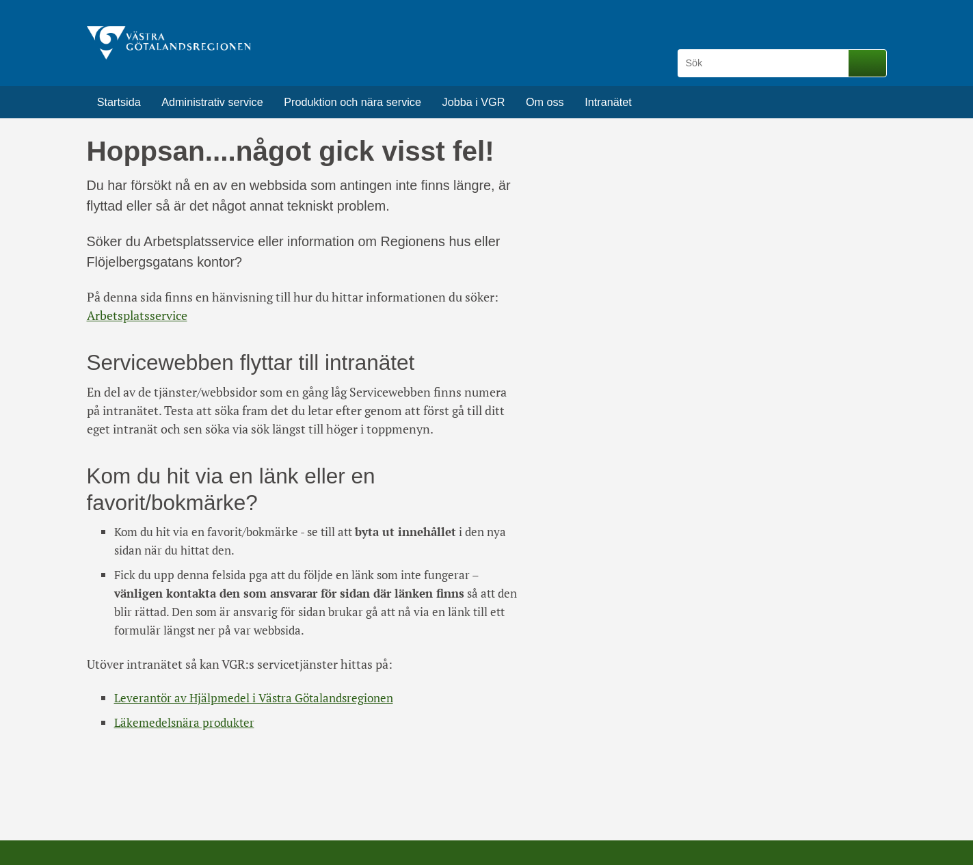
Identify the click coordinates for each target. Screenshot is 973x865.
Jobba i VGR (473, 102)
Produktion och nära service (352, 102)
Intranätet (608, 102)
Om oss (545, 102)
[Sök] (765, 63)
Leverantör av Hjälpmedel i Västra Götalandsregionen (253, 698)
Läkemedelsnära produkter (184, 722)
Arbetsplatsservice (137, 315)
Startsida (119, 102)
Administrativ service (212, 102)
